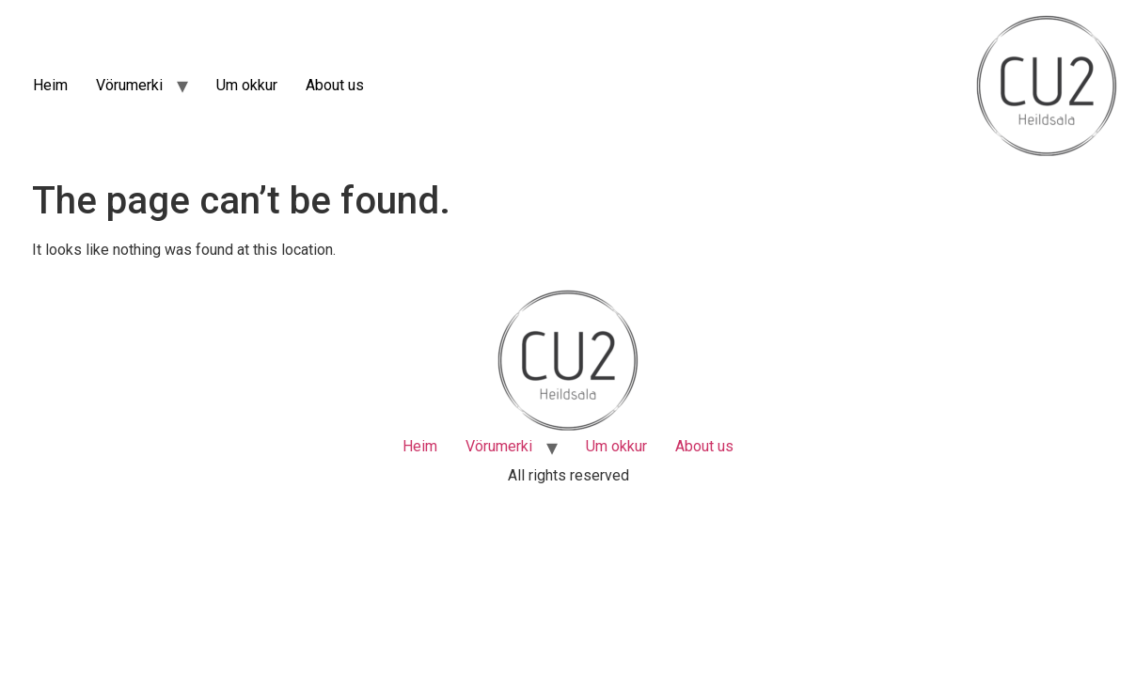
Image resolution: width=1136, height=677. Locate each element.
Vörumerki (129, 85)
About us (335, 85)
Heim (50, 85)
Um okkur (246, 85)
